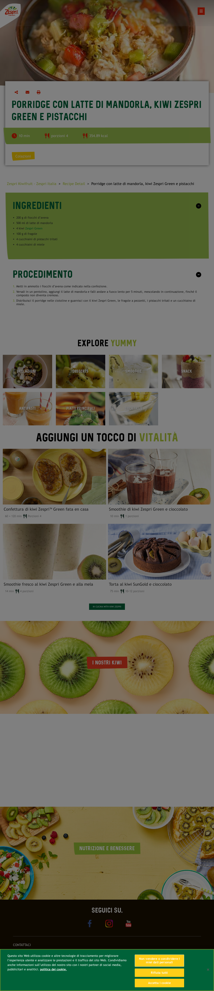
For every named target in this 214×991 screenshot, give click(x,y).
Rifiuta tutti (159, 972)
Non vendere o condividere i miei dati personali (159, 960)
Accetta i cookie (159, 983)
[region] (107, 970)
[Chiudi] (208, 970)
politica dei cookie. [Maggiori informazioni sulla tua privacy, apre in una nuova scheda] (53, 969)
